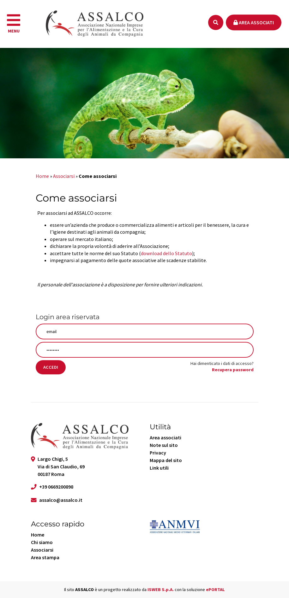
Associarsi (64, 176)
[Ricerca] (215, 22)
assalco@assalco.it (60, 500)
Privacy (158, 452)
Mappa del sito (166, 460)
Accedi (50, 367)
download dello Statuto (166, 253)
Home (42, 176)
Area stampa (45, 557)
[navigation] (13, 24)
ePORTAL (215, 589)
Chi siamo (42, 542)
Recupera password (233, 369)
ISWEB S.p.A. (161, 589)
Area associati (253, 22)
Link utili (159, 468)
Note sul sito (164, 445)
